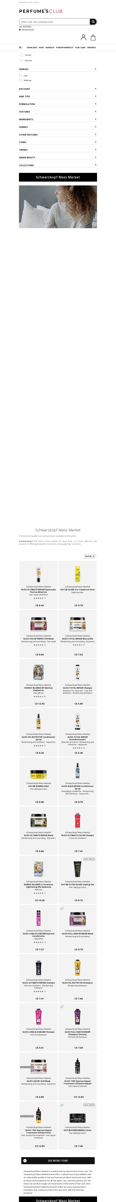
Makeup (25, 80)
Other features (57, 134)
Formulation (57, 104)
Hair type (57, 96)
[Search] (93, 22)
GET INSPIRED (25, 26)
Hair (23, 75)
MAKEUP (50, 47)
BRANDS (91, 47)
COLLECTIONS (57, 165)
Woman (26, 60)
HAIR (41, 47)
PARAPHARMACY (64, 47)
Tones (57, 142)
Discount (57, 88)
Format (57, 127)
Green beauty (57, 157)
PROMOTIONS (26, 29)
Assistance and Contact (29, 2)
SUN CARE (80, 47)
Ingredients (57, 119)
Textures (57, 111)
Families (57, 69)
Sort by (89, 556)
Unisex (25, 55)
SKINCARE (32, 47)
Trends (57, 149)
